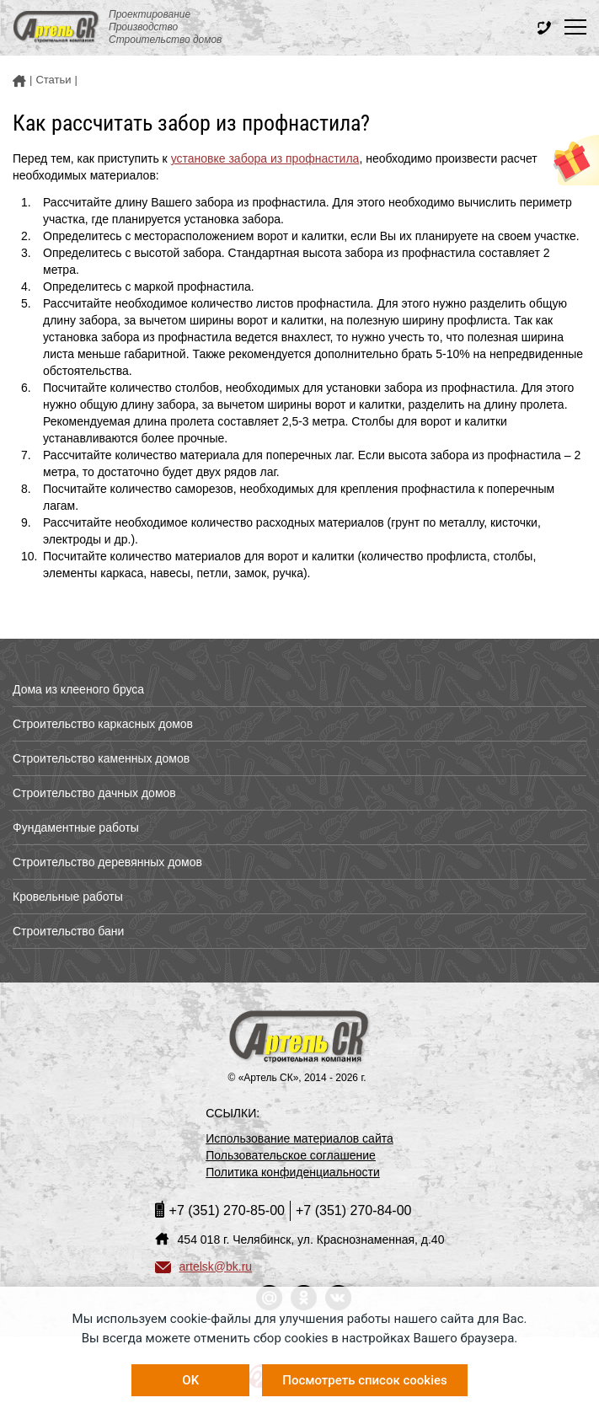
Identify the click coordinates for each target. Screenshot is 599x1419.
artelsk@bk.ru (204, 1266)
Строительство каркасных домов (103, 724)
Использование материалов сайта (299, 1138)
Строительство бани (68, 931)
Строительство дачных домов (94, 793)
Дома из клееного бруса (78, 689)
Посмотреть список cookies (364, 1380)
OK (190, 1380)
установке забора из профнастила (265, 158)
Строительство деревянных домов (107, 862)
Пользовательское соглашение (291, 1155)
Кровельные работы (68, 896)
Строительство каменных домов (101, 758)
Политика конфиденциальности (293, 1172)
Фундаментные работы (76, 827)
